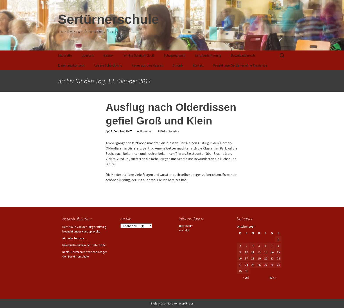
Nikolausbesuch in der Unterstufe (84, 245)
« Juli (246, 277)
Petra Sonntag (169, 131)
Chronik (178, 65)
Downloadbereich (243, 55)
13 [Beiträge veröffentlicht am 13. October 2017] (265, 252)
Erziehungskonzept (71, 65)
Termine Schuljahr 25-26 (138, 55)
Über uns (87, 55)
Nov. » (273, 277)
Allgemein (146, 131)
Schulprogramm (174, 55)
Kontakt (198, 65)
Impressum (186, 226)
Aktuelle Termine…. (75, 238)
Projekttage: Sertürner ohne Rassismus (240, 65)
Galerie (108, 55)
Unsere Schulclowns (108, 65)
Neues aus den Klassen (147, 65)
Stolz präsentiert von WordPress (172, 303)
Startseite (65, 55)
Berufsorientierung (208, 55)
